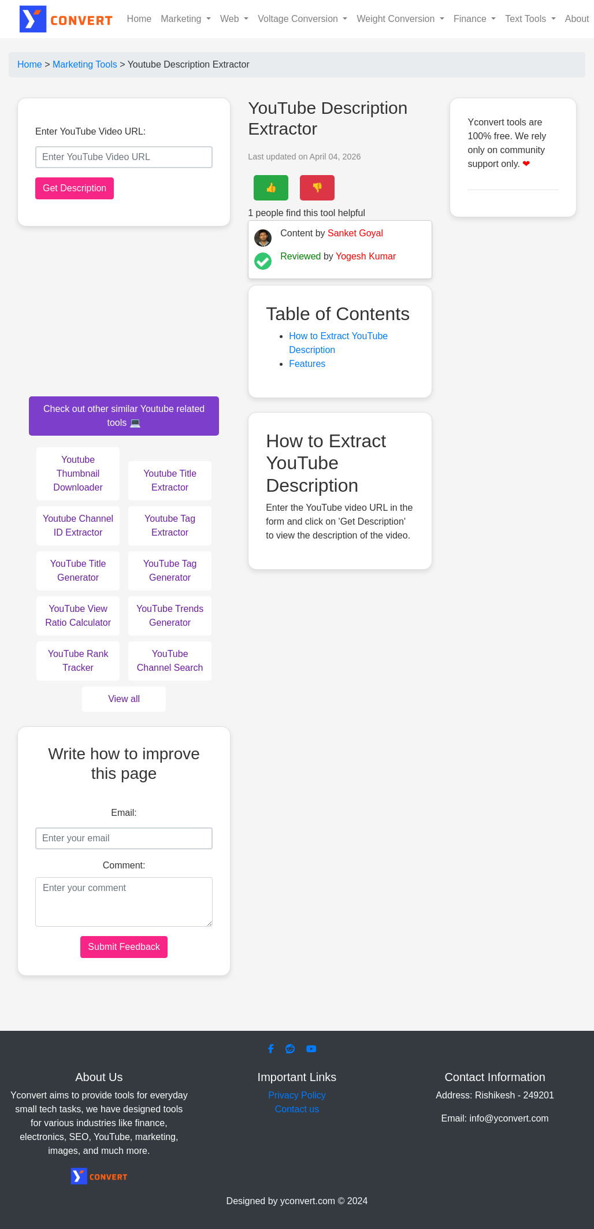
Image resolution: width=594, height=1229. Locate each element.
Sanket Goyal (355, 233)
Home (139, 19)
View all (124, 699)
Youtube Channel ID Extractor (78, 525)
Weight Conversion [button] (397, 19)
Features (307, 364)
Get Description (74, 188)
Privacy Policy (297, 1095)
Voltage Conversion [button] (299, 19)
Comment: (124, 865)
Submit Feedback (124, 947)
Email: (123, 813)
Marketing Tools (85, 64)
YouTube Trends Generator (169, 616)
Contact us (297, 1109)
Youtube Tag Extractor (169, 525)
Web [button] (231, 19)
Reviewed (300, 256)
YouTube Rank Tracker (78, 661)
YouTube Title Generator (78, 570)
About (577, 19)
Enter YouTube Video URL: (90, 131)
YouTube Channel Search (170, 661)
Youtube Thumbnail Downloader (77, 473)
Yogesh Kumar (366, 256)
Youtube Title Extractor (169, 480)
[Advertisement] (513, 404)
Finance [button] (471, 19)
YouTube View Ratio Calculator (78, 616)
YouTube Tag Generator (170, 570)
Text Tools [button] (526, 19)
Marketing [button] (182, 19)
